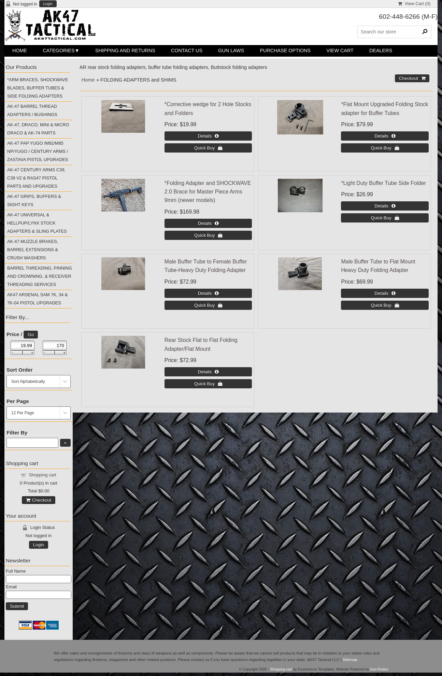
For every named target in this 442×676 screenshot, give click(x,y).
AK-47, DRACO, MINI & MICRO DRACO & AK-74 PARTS (38, 128)
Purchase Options (285, 50)
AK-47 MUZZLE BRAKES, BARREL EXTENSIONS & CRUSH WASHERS (32, 249)
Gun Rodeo (379, 669)
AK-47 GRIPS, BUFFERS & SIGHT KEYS (34, 200)
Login (48, 4)
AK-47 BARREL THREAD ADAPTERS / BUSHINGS (32, 110)
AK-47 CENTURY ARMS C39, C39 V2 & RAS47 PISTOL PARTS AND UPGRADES (36, 178)
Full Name (16, 571)
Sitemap (350, 659)
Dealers (380, 50)
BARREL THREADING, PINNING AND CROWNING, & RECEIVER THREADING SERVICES (39, 276)
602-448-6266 (399, 16)
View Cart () (414, 3)
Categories (58, 50)
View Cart (340, 50)
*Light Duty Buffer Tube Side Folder (383, 183)
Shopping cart (42, 474)
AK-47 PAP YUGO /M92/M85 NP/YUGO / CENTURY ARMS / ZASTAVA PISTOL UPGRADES (37, 151)
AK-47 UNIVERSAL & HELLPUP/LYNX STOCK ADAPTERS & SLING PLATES (37, 223)
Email (11, 586)
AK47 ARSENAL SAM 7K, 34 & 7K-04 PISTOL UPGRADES (37, 298)
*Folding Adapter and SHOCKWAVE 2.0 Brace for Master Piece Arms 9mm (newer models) (208, 191)
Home (19, 50)
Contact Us (186, 50)
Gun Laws (231, 50)
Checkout (38, 500)
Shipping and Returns (125, 50)
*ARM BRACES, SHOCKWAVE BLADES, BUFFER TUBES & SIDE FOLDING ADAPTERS (37, 88)
